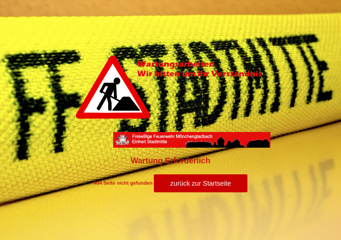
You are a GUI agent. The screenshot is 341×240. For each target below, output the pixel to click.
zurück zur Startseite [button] (200, 183)
